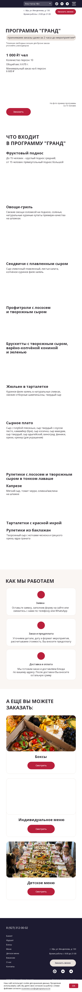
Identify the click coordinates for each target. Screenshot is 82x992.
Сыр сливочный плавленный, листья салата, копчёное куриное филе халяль (32, 270)
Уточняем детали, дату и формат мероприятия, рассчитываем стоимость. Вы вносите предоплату (41, 640)
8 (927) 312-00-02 (17, 928)
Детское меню (41, 882)
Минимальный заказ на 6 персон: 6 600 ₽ (26, 70)
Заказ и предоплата (41, 633)
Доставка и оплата (41, 664)
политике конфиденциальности (35, 988)
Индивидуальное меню (41, 819)
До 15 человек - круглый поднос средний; (31, 158)
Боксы (41, 756)
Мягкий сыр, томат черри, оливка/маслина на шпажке (31, 492)
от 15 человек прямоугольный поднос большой (34, 162)
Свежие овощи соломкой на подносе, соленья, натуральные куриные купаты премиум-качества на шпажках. (35, 215)
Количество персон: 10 (19, 60)
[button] (65, 11)
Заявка (40, 603)
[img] (41, 733)
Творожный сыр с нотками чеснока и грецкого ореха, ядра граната (34, 537)
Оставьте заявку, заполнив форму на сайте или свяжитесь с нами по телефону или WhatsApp (40, 609)
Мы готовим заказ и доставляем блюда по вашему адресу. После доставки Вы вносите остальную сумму (41, 672)
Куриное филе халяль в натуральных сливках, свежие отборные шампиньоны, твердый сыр (33, 393)
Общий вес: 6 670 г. (17, 64)
